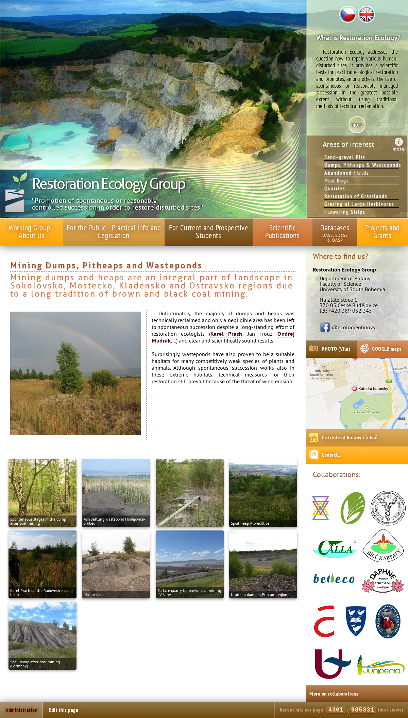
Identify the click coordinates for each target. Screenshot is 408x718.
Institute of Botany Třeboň (349, 437)
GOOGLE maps (387, 348)
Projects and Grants (382, 231)
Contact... (331, 454)
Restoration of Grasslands (355, 196)
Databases (335, 227)
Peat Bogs (336, 180)
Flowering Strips (344, 211)
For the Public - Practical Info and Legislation (114, 231)
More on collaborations (333, 693)
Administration (21, 709)
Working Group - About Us (31, 231)
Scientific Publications (282, 231)
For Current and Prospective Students (209, 231)
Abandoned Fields (346, 172)
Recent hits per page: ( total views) (341, 710)
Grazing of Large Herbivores (359, 203)
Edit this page (63, 709)
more (399, 149)
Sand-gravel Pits (344, 157)
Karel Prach (226, 333)
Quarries (334, 188)
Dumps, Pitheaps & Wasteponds (361, 164)
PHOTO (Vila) (336, 348)
